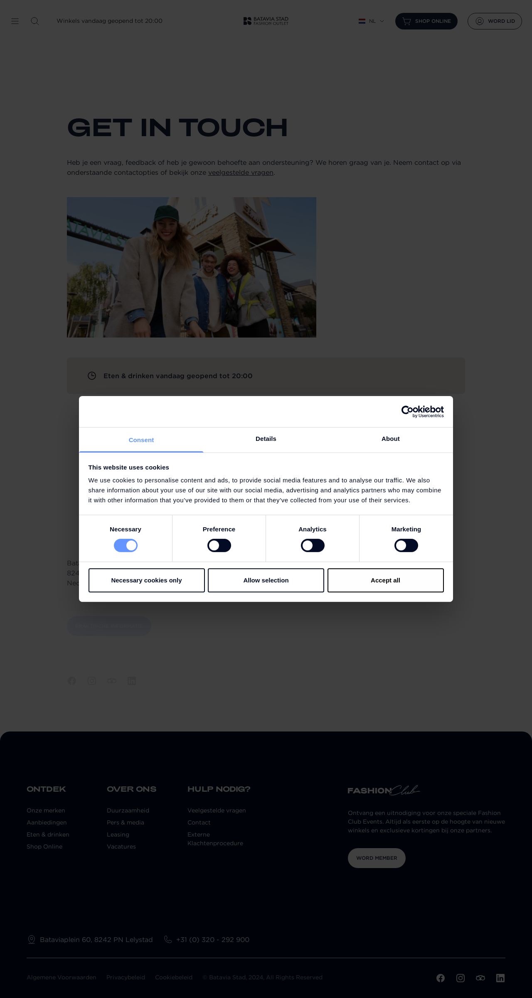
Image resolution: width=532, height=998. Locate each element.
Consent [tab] (141, 439)
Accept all (385, 580)
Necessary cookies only (146, 580)
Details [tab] (266, 438)
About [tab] (391, 438)
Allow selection (265, 580)
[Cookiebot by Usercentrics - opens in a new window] (407, 411)
